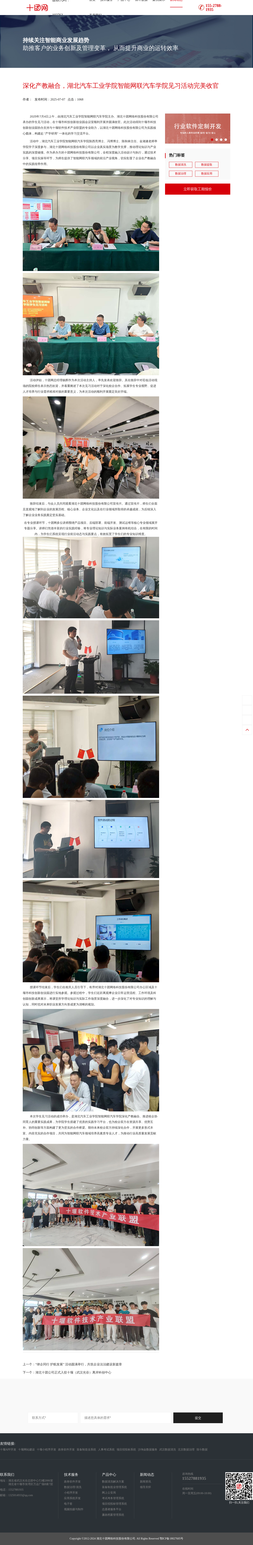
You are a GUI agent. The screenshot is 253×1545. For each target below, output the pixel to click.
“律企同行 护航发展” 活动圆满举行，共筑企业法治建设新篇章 (78, 1364)
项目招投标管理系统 (114, 1503)
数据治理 (180, 173)
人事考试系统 (106, 1449)
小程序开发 (71, 1492)
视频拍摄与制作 (73, 1509)
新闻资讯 (145, 1481)
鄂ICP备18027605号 (171, 1538)
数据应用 (206, 173)
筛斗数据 (202, 1449)
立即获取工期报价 (197, 189)
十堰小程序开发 (46, 1449)
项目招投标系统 (126, 1449)
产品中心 (109, 1475)
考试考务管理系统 (113, 1498)
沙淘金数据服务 (147, 1449)
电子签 (68, 1503)
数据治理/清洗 (72, 1487)
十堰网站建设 (26, 1449)
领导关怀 (145, 1487)
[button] (212, 139)
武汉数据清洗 (167, 1449)
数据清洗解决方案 (113, 1481)
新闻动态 (147, 1475)
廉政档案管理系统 (113, 1514)
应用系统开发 (72, 1498)
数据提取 (206, 164)
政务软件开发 (66, 1449)
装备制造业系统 (86, 1449)
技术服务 (71, 1475)
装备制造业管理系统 (114, 1487)
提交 (198, 1418)
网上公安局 (109, 1492)
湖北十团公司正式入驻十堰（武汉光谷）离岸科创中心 (73, 1372)
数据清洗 (180, 164)
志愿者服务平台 (111, 1509)
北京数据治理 (186, 1449)
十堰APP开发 (8, 1449)
